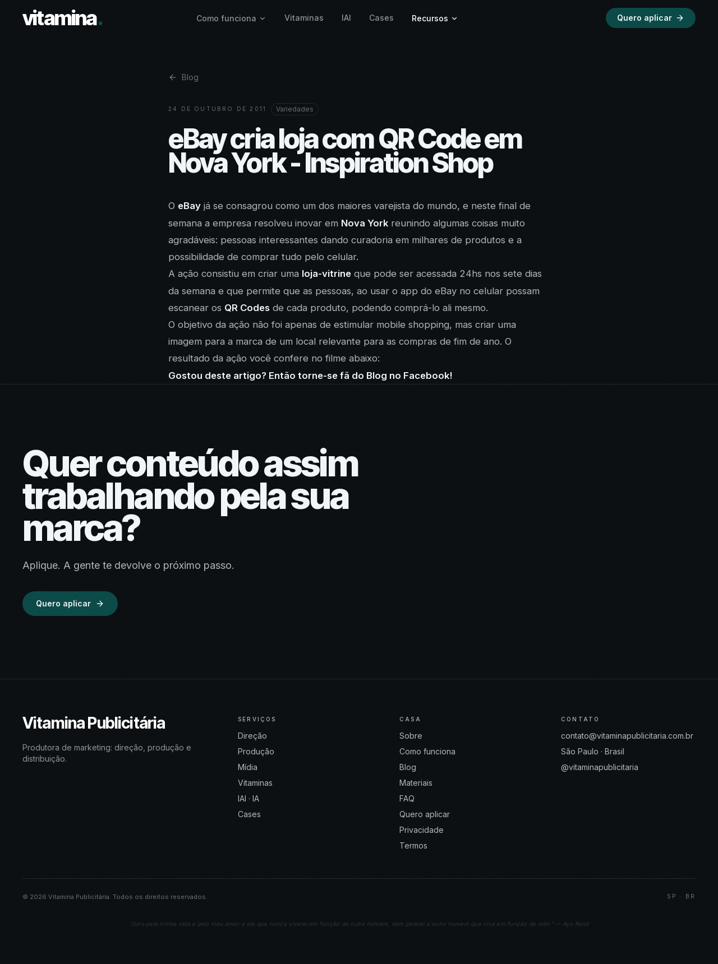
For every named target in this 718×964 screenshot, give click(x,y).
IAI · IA (248, 798)
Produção (256, 751)
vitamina (62, 18)
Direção (252, 735)
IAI (346, 17)
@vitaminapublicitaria (599, 767)
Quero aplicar (650, 17)
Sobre (410, 735)
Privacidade (421, 830)
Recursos (435, 18)
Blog (183, 77)
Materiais (415, 782)
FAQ (407, 798)
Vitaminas (304, 17)
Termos (413, 845)
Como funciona (231, 18)
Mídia (247, 767)
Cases (381, 17)
